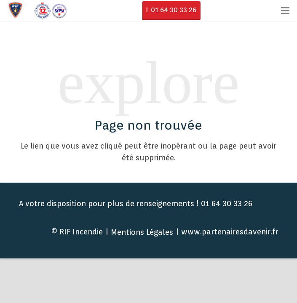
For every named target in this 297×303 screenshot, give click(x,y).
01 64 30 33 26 (173, 10)
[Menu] (285, 10)
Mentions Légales (142, 232)
